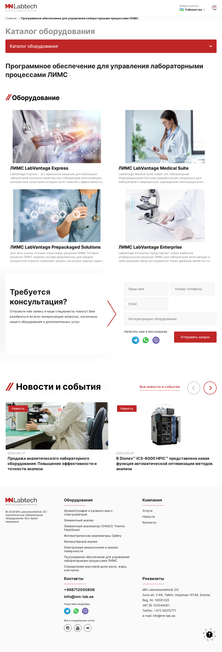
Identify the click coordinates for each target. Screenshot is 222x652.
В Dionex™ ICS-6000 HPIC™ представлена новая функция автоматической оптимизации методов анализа (164, 463)
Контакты (149, 522)
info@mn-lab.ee (79, 597)
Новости (148, 516)
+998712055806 (79, 590)
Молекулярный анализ (80, 541)
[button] (210, 387)
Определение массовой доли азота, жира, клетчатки (95, 568)
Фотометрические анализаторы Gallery (93, 535)
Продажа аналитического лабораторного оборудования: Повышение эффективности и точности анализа (52, 463)
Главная (12, 18)
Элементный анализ (78, 520)
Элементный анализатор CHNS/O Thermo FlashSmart (94, 528)
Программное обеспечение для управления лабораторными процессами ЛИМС (80, 18)
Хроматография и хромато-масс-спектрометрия (89, 512)
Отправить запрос (195, 337)
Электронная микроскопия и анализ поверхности (91, 549)
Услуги (147, 510)
